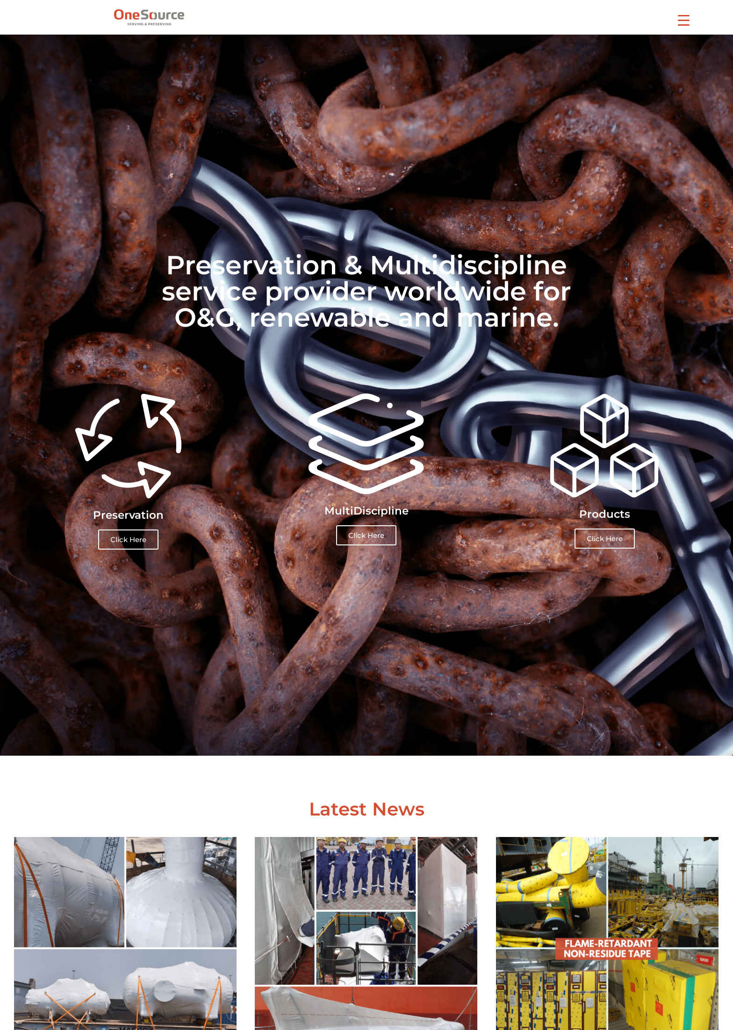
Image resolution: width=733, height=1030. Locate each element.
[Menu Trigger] (684, 20)
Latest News (366, 809)
